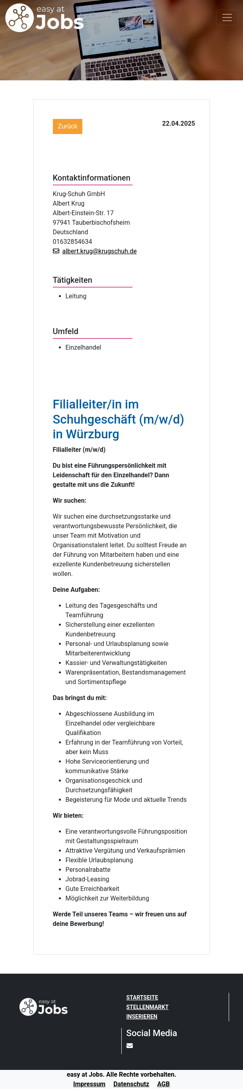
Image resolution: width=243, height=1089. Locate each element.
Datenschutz (131, 1084)
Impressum (89, 1084)
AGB (163, 1084)
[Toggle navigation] (227, 17)
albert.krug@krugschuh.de (95, 251)
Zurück (68, 126)
